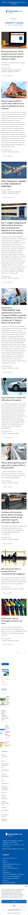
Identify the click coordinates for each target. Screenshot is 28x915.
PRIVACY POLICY (17, 913)
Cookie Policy (10, 913)
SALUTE (9, 589)
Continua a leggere (8, 75)
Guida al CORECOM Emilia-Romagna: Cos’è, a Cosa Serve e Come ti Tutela (5, 715)
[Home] (6, 25)
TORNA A (14, 2)
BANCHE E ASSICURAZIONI (9, 868)
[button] (26, 886)
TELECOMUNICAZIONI (8, 882)
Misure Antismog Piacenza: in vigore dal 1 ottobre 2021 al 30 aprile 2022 (13, 465)
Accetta (14, 901)
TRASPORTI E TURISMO (13, 71)
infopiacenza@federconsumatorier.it (15, 849)
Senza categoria (4, 810)
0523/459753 (14, 4)
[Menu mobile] (14, 18)
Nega (14, 905)
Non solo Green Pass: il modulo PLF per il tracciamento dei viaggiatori (13, 571)
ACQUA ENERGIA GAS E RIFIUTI (10, 864)
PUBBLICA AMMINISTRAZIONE (5, 803)
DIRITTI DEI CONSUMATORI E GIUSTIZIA (4, 788)
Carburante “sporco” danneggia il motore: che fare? (11, 620)
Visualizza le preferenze (14, 910)
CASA (2, 780)
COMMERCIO (4, 783)
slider (2, 761)
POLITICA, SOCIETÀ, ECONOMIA (4, 797)
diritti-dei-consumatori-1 (9, 858)
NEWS (4, 70)
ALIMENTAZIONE (5, 770)
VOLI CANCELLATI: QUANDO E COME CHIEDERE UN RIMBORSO (13, 183)
